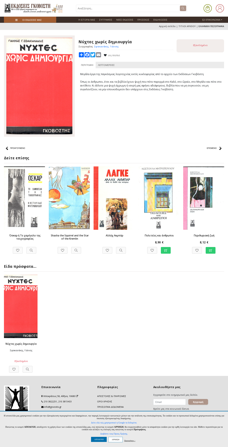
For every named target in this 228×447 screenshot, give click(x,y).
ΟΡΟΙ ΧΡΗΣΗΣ (104, 401)
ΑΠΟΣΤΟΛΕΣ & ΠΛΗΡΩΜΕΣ (111, 396)
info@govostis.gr (52, 406)
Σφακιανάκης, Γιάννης (106, 46)
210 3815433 (65, 401)
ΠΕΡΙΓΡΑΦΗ (87, 64)
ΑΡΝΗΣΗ (115, 439)
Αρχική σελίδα (167, 26)
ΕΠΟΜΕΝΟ (212, 148)
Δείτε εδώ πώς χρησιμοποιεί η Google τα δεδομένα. (114, 423)
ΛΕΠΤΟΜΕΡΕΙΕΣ (106, 64)
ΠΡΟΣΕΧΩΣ (142, 19)
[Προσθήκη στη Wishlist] (17, 248)
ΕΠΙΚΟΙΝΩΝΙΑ (214, 19)
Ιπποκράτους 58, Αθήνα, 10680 (60, 396)
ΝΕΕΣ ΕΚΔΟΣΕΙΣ (124, 19)
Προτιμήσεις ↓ (129, 441)
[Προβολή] (31, 248)
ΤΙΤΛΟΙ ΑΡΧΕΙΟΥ (187, 26)
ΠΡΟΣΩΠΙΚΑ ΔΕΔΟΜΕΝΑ (110, 406)
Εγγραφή (199, 402)
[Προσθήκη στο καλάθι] (165, 248)
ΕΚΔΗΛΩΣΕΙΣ (159, 19)
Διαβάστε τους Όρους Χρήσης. (114, 434)
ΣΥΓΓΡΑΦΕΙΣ (105, 19)
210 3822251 (50, 401)
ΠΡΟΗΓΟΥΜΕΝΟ (17, 148)
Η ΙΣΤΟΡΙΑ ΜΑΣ (86, 19)
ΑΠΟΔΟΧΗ (99, 439)
